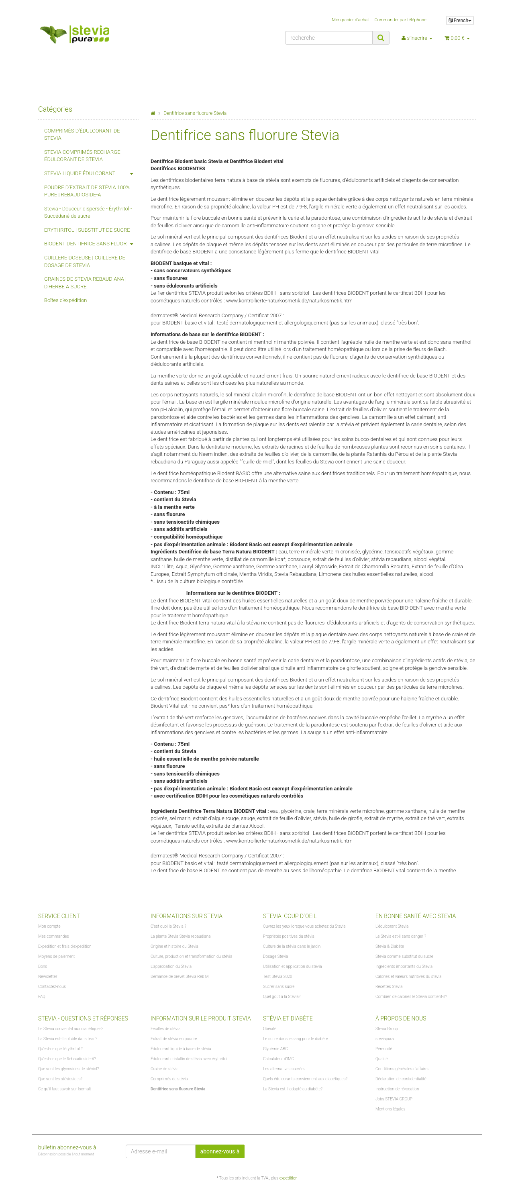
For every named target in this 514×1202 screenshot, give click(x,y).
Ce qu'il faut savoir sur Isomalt (64, 1089)
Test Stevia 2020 (277, 976)
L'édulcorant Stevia (391, 926)
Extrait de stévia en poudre (174, 1039)
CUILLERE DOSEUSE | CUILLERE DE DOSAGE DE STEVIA (84, 261)
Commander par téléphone (400, 19)
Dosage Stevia (275, 956)
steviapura (384, 1039)
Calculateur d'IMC (278, 1059)
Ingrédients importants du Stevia (403, 966)
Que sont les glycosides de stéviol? (68, 1069)
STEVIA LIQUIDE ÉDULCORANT (91, 174)
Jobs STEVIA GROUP (393, 1099)
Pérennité (383, 1049)
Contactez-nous (52, 986)
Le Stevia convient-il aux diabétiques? (70, 1028)
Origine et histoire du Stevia (174, 946)
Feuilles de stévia (166, 1028)
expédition (288, 1178)
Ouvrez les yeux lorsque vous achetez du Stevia (304, 926)
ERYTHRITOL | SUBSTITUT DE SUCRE (87, 230)
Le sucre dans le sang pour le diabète (295, 1039)
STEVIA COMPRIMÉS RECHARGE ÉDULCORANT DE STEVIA (82, 156)
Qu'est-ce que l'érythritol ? (60, 1049)
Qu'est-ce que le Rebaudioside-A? (67, 1059)
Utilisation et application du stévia (292, 966)
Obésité (269, 1028)
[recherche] (329, 38)
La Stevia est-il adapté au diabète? (292, 1089)
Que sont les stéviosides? (60, 1079)
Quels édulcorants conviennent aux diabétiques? (305, 1079)
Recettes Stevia (389, 986)
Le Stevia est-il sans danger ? (400, 936)
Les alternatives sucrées (284, 1069)
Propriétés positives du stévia (288, 936)
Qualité (381, 1059)
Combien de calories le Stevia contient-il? (411, 996)
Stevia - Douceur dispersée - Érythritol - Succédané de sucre (88, 212)
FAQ (41, 996)
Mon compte (49, 926)
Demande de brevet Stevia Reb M (180, 976)
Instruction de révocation (397, 1089)
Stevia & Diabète (389, 946)
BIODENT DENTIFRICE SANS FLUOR (91, 244)
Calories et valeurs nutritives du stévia (408, 976)
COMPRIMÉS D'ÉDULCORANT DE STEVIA (82, 134)
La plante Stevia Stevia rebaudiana (181, 936)
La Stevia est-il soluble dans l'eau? (67, 1039)
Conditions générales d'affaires (402, 1069)
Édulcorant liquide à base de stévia (181, 1049)
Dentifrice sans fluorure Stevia (178, 1089)
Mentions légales (390, 1109)
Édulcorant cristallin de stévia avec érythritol (189, 1059)
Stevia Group (386, 1028)
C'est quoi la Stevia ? (168, 926)
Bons (42, 966)
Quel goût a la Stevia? (281, 996)
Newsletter (47, 976)
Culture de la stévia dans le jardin (291, 946)
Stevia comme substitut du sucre (404, 956)
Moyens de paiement (56, 956)
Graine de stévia (165, 1069)
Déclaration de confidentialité (400, 1079)
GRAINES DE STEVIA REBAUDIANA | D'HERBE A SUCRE (85, 283)
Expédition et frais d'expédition (65, 946)
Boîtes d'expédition (65, 300)
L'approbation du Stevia (171, 966)
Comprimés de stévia (169, 1079)
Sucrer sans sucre (278, 986)
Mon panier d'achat (350, 19)
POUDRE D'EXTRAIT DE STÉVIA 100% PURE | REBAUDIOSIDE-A (87, 191)
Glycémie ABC (275, 1049)
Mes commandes (53, 936)
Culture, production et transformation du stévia (191, 956)
